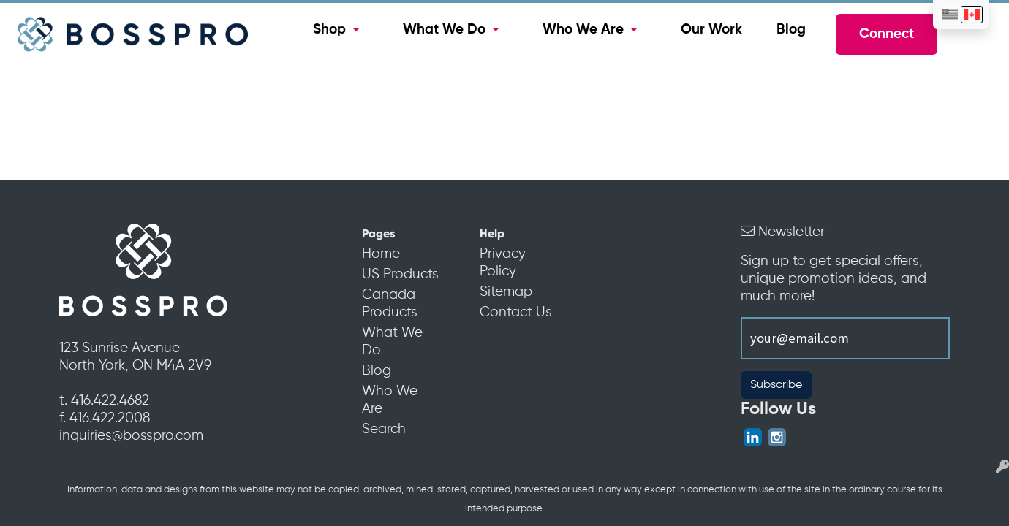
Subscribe (776, 385)
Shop (329, 30)
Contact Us (516, 312)
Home (381, 254)
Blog (791, 30)
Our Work (711, 30)
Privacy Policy (503, 263)
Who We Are (583, 30)
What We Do (444, 30)
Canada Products (389, 304)
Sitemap (506, 292)
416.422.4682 (110, 401)
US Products (400, 274)
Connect (886, 34)
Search (384, 429)
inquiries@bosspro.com (131, 436)
